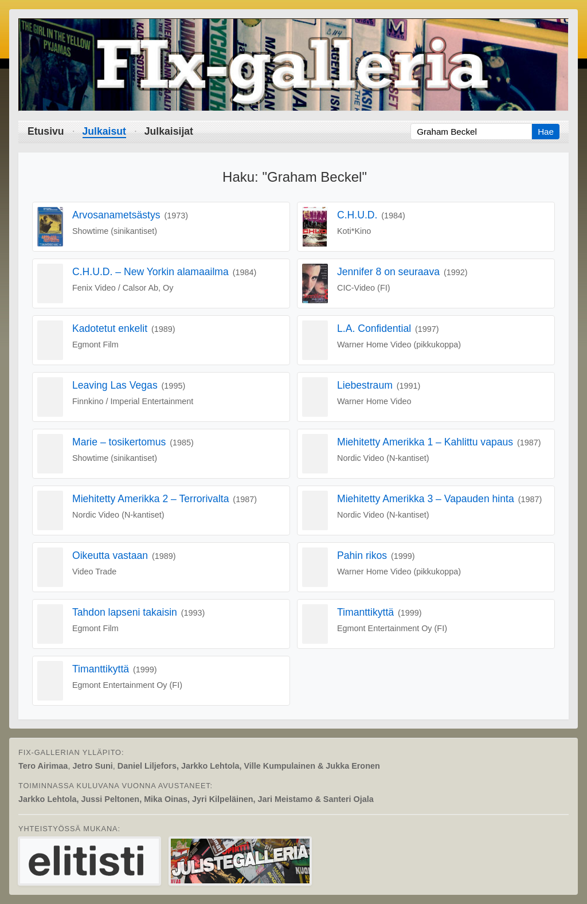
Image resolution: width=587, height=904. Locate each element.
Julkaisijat (168, 131)
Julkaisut (104, 131)
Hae (546, 131)
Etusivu (46, 131)
